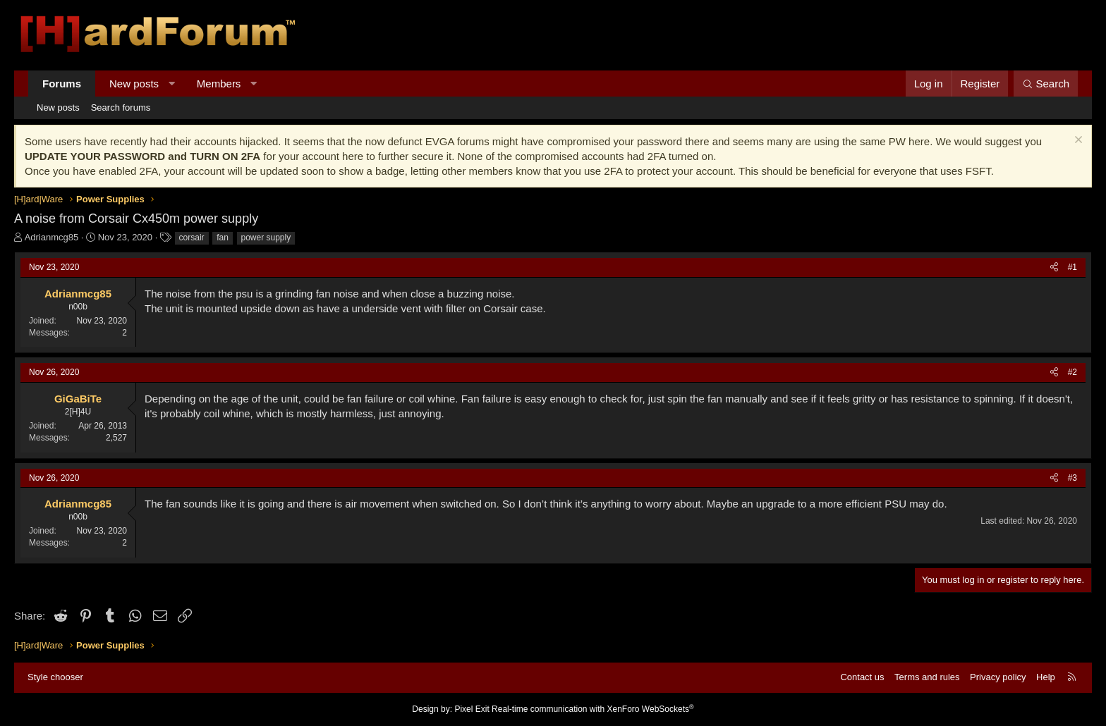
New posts (134, 84)
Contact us (862, 677)
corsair (192, 237)
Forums (61, 84)
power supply (266, 237)
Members (219, 84)
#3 (1072, 478)
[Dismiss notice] (1077, 141)
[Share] (1054, 267)
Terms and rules (926, 677)
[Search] (1046, 83)
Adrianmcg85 (52, 237)
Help (1045, 677)
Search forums (121, 107)
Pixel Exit (471, 709)
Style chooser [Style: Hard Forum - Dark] (55, 677)
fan (223, 237)
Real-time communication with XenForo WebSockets (593, 709)
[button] (172, 83)
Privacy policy (998, 677)
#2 (1072, 372)
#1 (1072, 267)
